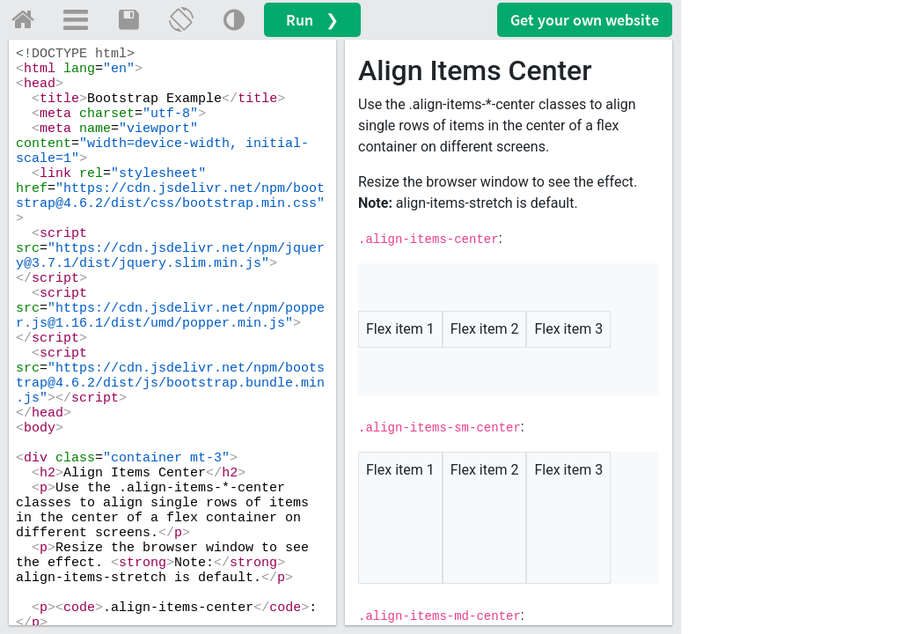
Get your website (584, 20)
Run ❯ (312, 20)
